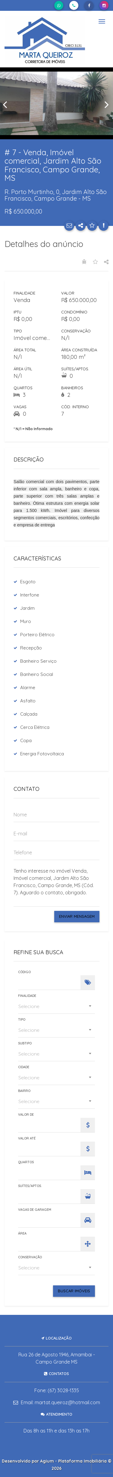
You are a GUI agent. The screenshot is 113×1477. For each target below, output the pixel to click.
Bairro (24, 1091)
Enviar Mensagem (77, 916)
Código (24, 972)
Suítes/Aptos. (30, 1186)
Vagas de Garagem (34, 1209)
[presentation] (5, 104)
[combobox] (56, 1006)
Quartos (26, 1162)
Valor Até (27, 1138)
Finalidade (27, 996)
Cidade (23, 1067)
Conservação (30, 1257)
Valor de (26, 1114)
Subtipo (25, 1043)
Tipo (21, 1019)
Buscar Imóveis (74, 1290)
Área (22, 1233)
